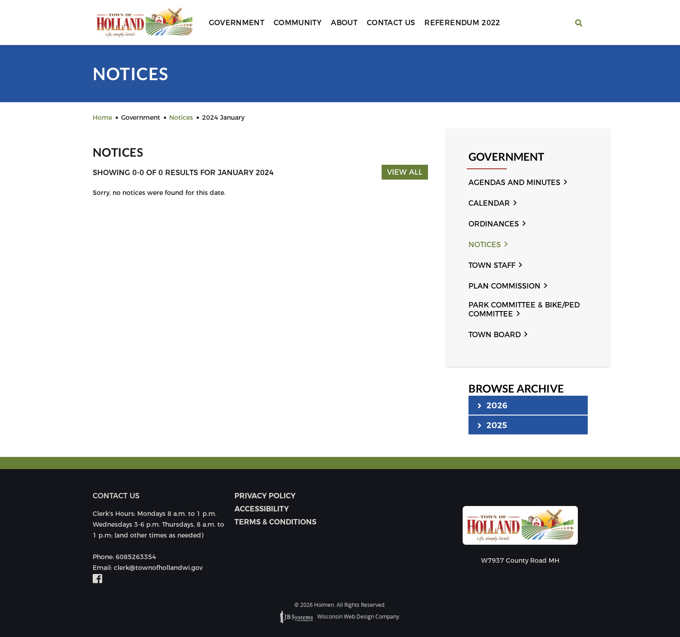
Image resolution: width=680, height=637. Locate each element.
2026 (492, 405)
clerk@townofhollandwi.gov (158, 568)
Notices (484, 244)
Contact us (116, 496)
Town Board (494, 334)
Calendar (489, 203)
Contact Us (391, 22)
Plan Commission (504, 286)
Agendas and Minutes (514, 182)
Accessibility (261, 509)
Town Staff (491, 265)
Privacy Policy (265, 496)
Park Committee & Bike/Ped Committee (524, 309)
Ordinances (493, 224)
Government (237, 22)
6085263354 (136, 557)
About (344, 22)
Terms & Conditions (275, 522)
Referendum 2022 (462, 22)
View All (405, 172)
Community (297, 22)
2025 (492, 425)
